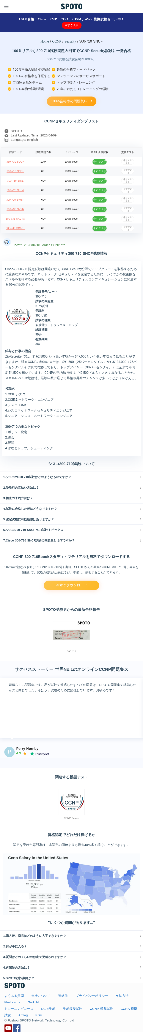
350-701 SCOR (15, 161)
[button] (71, 477)
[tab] (71, 477)
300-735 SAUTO (15, 218)
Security (70, 41)
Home (45, 41)
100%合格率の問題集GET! (71, 101)
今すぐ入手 (72, 25)
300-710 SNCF (15, 171)
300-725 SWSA (15, 199)
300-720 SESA (15, 190)
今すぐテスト (127, 161)
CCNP (56, 41)
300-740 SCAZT (15, 228)
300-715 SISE (15, 180)
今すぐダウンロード (71, 585)
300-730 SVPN (15, 209)
